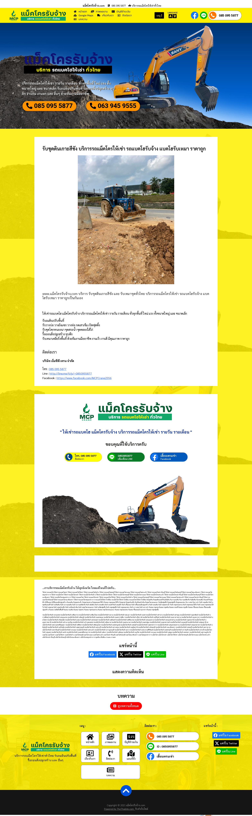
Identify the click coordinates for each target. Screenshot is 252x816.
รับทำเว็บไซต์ (141, 809)
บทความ (110, 776)
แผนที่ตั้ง (131, 759)
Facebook (166, 460)
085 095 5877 (228, 15)
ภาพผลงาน (110, 743)
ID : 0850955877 (167, 747)
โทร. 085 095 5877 (85, 457)
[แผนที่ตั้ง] (131, 754)
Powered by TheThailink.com (119, 809)
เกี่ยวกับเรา (90, 759)
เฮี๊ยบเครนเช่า (168, 457)
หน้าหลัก (90, 743)
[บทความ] (110, 771)
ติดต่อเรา (79, 460)
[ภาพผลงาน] (110, 738)
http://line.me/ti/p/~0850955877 (71, 374)
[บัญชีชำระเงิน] (131, 738)
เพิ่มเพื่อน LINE (125, 460)
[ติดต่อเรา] (110, 754)
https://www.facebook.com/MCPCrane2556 (84, 378)
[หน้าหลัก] (90, 738)
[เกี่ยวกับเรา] (90, 754)
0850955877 (125, 457)
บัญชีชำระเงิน (131, 743)
